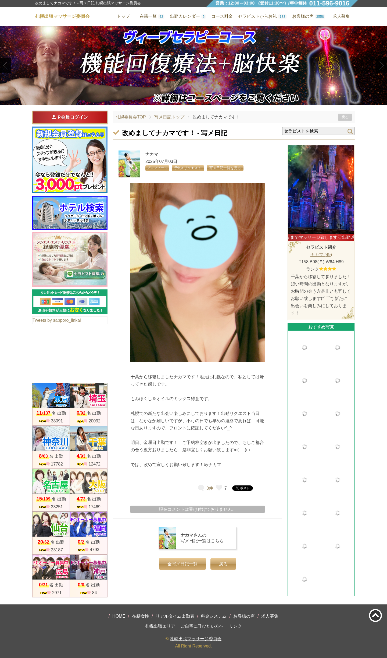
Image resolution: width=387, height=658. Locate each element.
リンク (235, 626)
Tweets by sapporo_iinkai (57, 320)
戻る (345, 117)
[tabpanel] (193, 65)
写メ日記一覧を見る (225, 168)
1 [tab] (185, 100)
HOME (118, 616)
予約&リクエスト (187, 168)
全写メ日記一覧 (182, 564)
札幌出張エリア (160, 626)
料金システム (214, 616)
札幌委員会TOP (131, 117)
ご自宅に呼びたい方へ (202, 626)
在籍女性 (140, 616)
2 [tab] (193, 100)
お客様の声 (244, 616)
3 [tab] (201, 100)
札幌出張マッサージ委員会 (195, 638)
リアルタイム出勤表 (175, 616)
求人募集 (341, 16)
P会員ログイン (70, 117)
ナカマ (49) (321, 254)
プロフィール (157, 168)
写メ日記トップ (169, 117)
